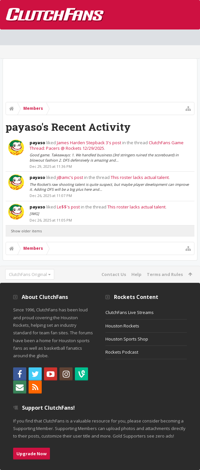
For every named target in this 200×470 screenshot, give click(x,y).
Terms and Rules (165, 274)
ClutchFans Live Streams (129, 312)
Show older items (26, 230)
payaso (37, 143)
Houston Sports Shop (126, 339)
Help (136, 274)
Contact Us (113, 274)
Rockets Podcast (121, 352)
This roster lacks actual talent (140, 177)
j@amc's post (70, 177)
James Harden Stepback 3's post (89, 143)
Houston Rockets (122, 326)
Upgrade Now (31, 454)
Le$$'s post (68, 207)
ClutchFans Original (28, 274)
